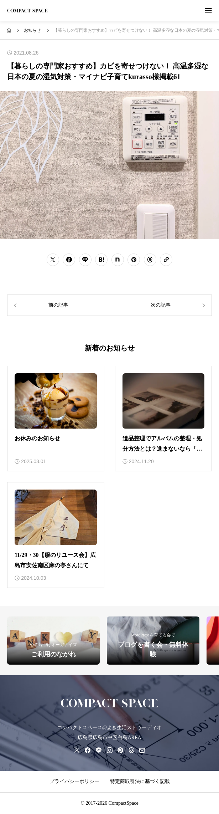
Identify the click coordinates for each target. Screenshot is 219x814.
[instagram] (109, 750)
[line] (98, 750)
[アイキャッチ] (56, 401)
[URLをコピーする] (166, 260)
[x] (77, 750)
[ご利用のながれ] (53, 640)
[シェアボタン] (53, 260)
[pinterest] (120, 750)
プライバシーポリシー (74, 781)
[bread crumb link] (9, 30)
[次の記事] (161, 305)
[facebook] (87, 750)
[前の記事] (58, 305)
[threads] (131, 750)
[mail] (142, 750)
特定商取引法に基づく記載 (140, 781)
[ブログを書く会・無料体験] (153, 640)
